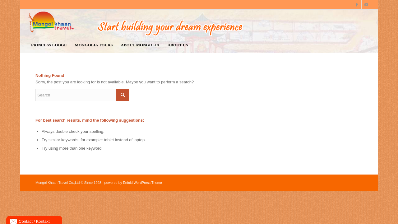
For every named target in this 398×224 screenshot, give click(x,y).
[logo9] (199, 23)
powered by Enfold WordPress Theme (133, 182)
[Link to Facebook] (356, 4)
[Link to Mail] (366, 4)
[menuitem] (49, 45)
